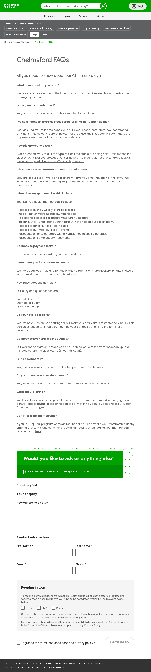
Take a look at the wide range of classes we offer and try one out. (73, 159)
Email (29, 608)
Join (44, 34)
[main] (75, 340)
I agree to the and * (58, 643)
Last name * (84, 546)
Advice (101, 16)
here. (38, 431)
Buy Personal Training (40, 28)
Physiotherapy (91, 28)
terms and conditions (54, 643)
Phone (60, 608)
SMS (44, 608)
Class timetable (14, 28)
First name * (25, 546)
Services (83, 16)
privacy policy (84, 643)
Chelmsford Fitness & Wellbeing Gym (22, 23)
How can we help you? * (33, 502)
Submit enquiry (119, 642)
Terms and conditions (14, 667)
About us (8, 663)
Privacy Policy (92, 625)
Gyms (66, 16)
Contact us (36, 663)
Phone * (81, 564)
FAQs (34, 34)
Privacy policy (34, 667)
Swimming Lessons (68, 28)
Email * (21, 564)
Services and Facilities (117, 28)
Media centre (22, 663)
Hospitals (49, 16)
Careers (48, 663)
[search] (74, 6)
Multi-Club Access (16, 34)
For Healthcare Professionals (68, 663)
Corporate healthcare (94, 663)
